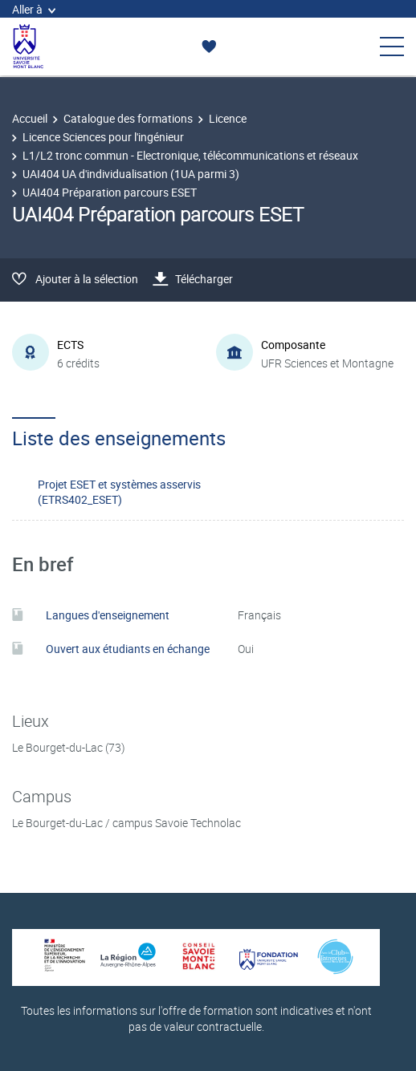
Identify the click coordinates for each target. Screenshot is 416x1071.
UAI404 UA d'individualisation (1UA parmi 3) (130, 173)
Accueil (29, 118)
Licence (228, 118)
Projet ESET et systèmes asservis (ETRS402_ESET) (119, 492)
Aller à (33, 9)
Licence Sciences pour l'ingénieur (103, 136)
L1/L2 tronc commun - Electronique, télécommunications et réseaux (190, 155)
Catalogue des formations (128, 118)
